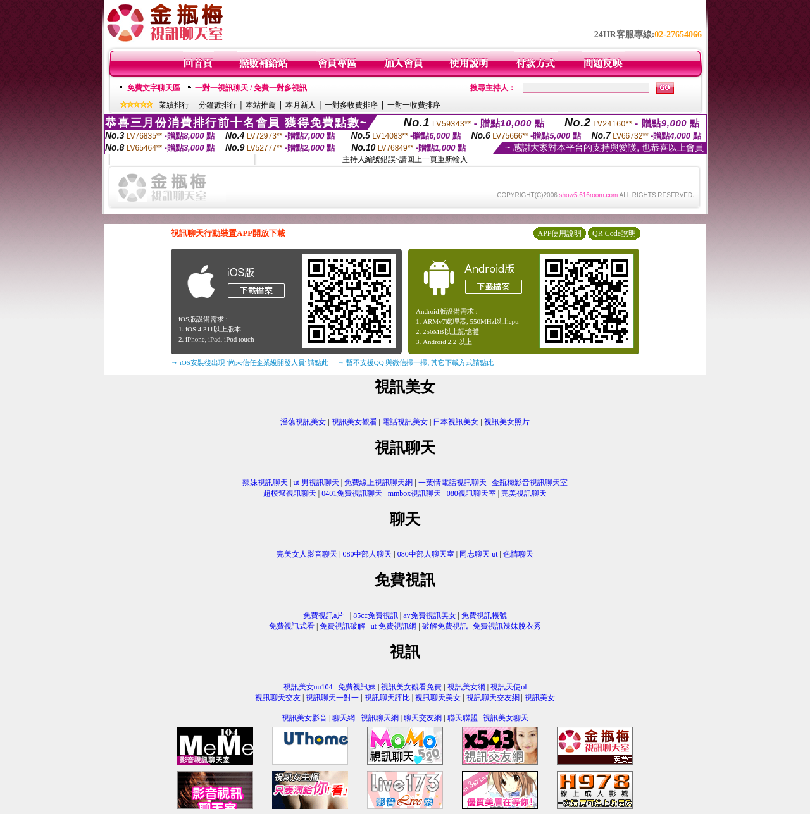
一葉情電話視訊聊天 (452, 482)
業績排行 (174, 105)
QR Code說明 (614, 233)
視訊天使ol (508, 686)
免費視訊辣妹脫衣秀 (507, 626)
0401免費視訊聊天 (351, 493)
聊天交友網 (423, 717)
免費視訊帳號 (484, 615)
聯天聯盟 (462, 717)
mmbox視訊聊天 (415, 493)
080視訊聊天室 (471, 493)
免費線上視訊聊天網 (378, 482)
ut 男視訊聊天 (316, 482)
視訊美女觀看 (354, 421)
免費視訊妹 (357, 686)
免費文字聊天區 (153, 87)
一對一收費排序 (413, 105)
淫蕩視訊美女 (303, 421)
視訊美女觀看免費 (411, 686)
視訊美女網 (466, 686)
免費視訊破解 (342, 626)
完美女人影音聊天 (307, 554)
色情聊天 (518, 554)
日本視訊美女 (455, 421)
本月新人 (300, 105)
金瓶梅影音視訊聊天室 (530, 482)
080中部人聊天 (367, 554)
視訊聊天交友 (278, 697)
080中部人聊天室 (426, 554)
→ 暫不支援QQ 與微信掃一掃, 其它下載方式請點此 (415, 362)
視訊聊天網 (380, 717)
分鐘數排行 (218, 105)
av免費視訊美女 (429, 615)
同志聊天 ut (478, 554)
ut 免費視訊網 (393, 626)
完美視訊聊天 (524, 493)
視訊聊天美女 (438, 697)
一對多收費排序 (351, 105)
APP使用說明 (559, 233)
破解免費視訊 (445, 626)
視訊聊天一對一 (332, 697)
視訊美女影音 (304, 717)
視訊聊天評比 (387, 697)
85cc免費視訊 (375, 615)
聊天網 (343, 717)
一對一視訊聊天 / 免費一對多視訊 (251, 87)
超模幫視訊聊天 (289, 493)
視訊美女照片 (507, 421)
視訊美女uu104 (308, 686)
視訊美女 (540, 697)
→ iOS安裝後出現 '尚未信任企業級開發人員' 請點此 (249, 362)
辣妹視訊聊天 (265, 482)
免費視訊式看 (292, 626)
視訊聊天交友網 (493, 697)
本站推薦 (261, 105)
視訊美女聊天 (505, 717)
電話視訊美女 (405, 421)
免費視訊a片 (323, 615)
